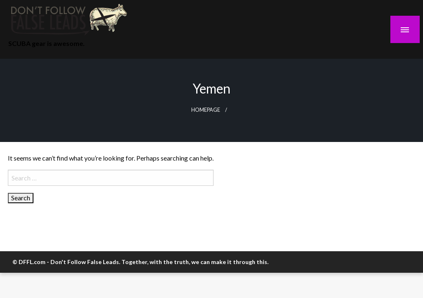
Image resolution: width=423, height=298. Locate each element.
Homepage (205, 110)
